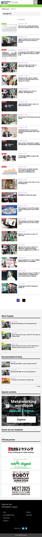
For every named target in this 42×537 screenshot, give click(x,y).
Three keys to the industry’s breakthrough (22, 379)
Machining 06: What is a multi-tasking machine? (24, 363)
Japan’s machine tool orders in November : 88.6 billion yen (27, 65)
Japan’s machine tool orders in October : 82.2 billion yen (27, 91)
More (39, 386)
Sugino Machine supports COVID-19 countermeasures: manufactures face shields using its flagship (29, 274)
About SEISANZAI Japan (9, 515)
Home (4, 512)
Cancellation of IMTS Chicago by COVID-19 (28, 286)
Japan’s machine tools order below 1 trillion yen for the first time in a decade (29, 40)
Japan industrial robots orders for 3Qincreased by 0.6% (28, 104)
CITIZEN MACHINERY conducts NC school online (28, 156)
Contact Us (6, 520)
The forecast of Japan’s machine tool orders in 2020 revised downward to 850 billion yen (28, 170)
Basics (4, 322)
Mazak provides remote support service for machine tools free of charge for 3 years (28, 79)
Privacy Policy (6, 517)
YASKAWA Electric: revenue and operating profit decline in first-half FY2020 (28, 131)
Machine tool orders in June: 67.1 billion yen (28, 234)
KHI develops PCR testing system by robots (29, 117)
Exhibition (4, 257)
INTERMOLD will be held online (27, 195)
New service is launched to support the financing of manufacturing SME (29, 143)
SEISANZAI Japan (5, 8)
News (4, 49)
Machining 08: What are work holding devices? (24, 323)
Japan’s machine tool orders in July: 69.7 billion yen (29, 182)
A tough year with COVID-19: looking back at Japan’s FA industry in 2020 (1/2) (29, 53)
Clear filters (21, 19)
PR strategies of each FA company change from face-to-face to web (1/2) (28, 222)
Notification (29, 515)
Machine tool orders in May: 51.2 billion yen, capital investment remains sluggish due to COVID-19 (28, 248)
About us (28, 512)
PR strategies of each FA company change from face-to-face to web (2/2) (28, 209)
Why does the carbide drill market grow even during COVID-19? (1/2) (28, 26)
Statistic (4, 23)
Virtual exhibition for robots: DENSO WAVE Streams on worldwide (29, 260)
